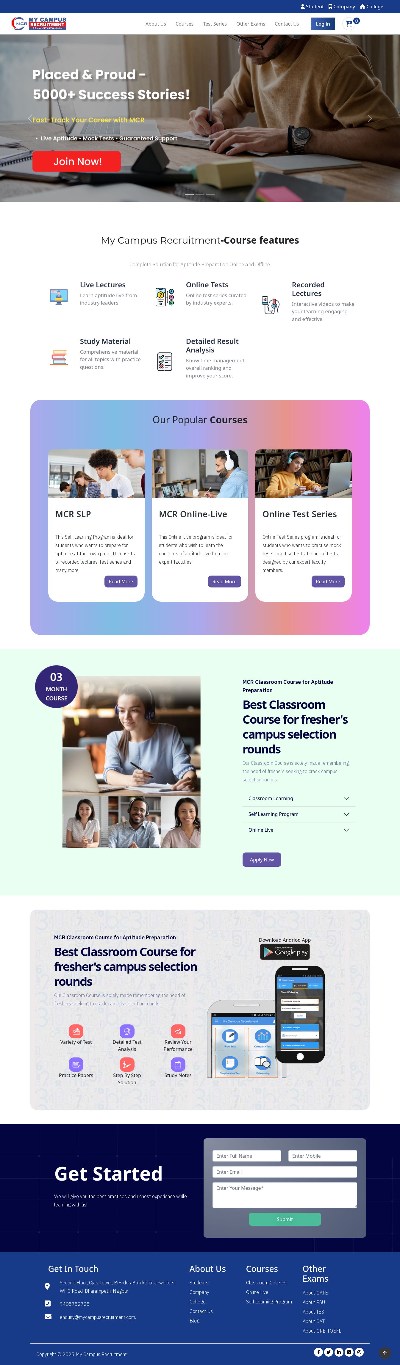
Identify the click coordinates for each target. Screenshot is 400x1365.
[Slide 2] (200, 194)
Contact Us (287, 24)
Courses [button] (185, 24)
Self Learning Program (274, 814)
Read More (121, 581)
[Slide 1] (189, 194)
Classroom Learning (271, 798)
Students (199, 1283)
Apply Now (262, 859)
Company (342, 6)
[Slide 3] (210, 194)
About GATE (315, 1293)
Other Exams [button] (250, 24)
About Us (156, 24)
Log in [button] (323, 24)
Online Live (261, 830)
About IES (313, 1312)
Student (312, 6)
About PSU (314, 1302)
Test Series (215, 24)
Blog (194, 1321)
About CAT (314, 1321)
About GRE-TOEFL (322, 1331)
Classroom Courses (266, 1283)
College (371, 6)
